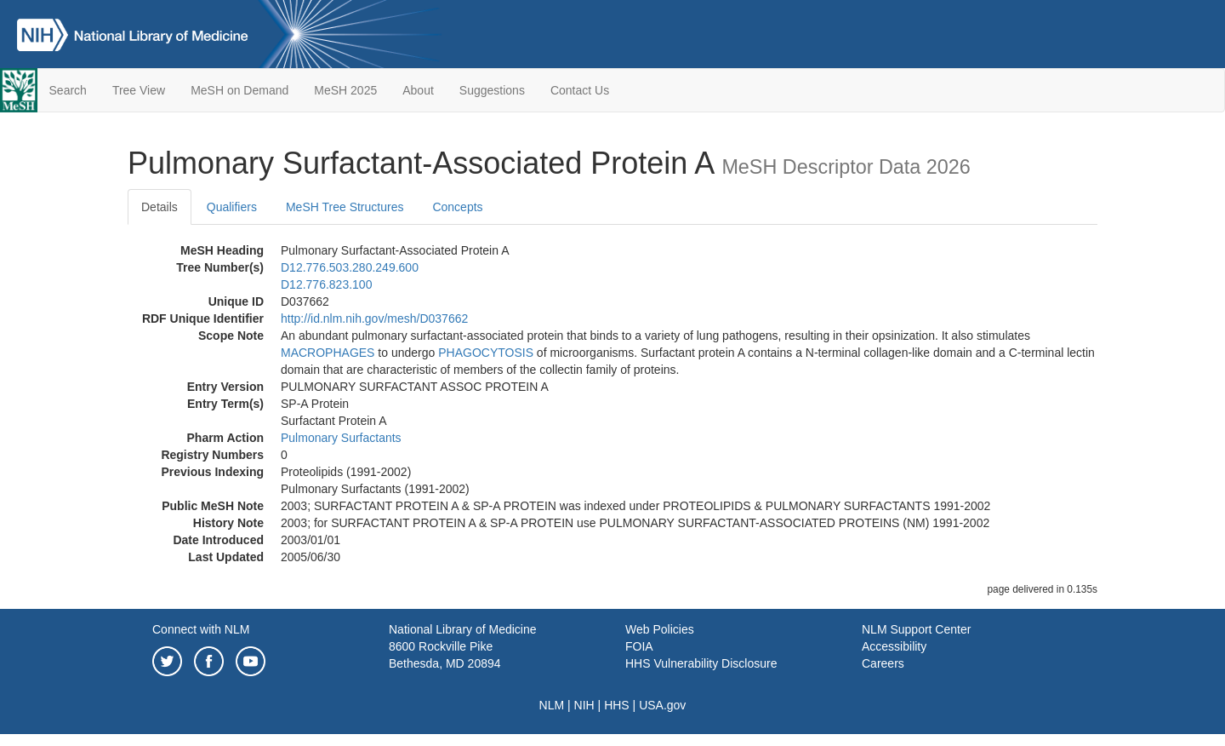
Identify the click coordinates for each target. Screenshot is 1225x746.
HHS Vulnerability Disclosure (701, 663)
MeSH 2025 (345, 90)
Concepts (457, 207)
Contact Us (579, 90)
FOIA (639, 646)
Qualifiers (232, 207)
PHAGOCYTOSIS (485, 352)
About (418, 90)
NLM (552, 705)
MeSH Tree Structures (345, 207)
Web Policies (659, 629)
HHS (617, 705)
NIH (584, 705)
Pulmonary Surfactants (341, 438)
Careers (883, 663)
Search (68, 90)
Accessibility (894, 646)
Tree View (138, 90)
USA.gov (662, 705)
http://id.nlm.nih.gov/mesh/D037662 (374, 318)
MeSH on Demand (239, 90)
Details (159, 207)
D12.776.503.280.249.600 (350, 267)
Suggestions (492, 90)
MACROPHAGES (327, 352)
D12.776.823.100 (326, 284)
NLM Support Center (916, 629)
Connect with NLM (200, 629)
